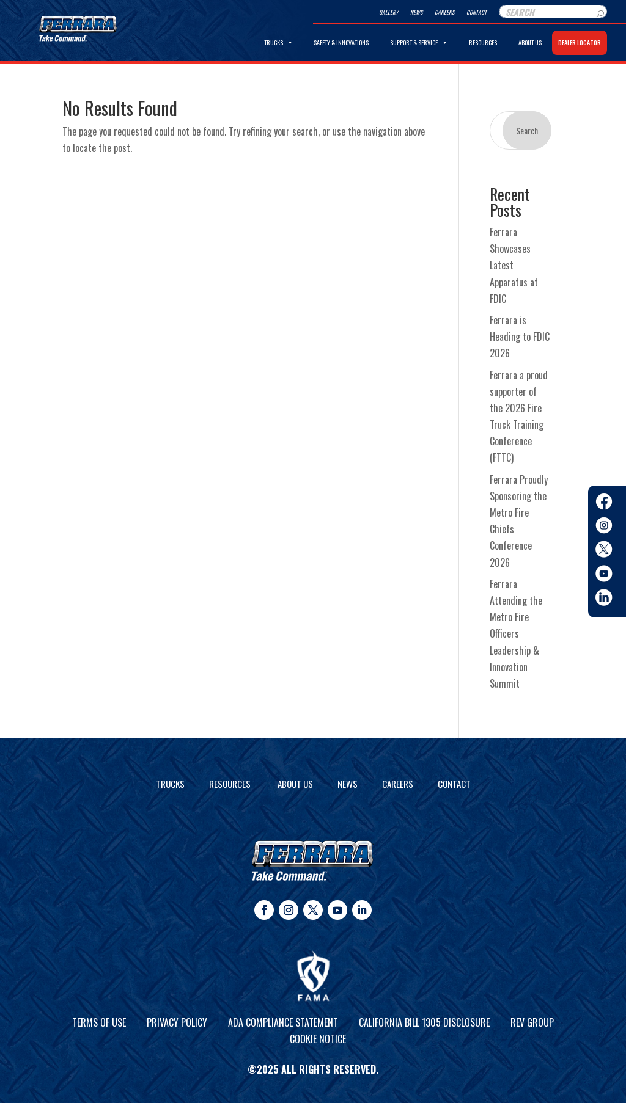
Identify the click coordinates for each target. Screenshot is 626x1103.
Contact (476, 12)
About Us (530, 42)
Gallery (388, 12)
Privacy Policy (177, 1022)
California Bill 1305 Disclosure (424, 1022)
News (416, 12)
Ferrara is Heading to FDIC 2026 (520, 336)
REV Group (532, 1022)
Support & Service (418, 42)
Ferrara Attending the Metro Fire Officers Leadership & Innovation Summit (516, 634)
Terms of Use (99, 1022)
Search (527, 130)
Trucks (278, 42)
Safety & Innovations (341, 42)
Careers (444, 12)
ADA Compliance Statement (283, 1022)
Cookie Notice (318, 1039)
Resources (483, 42)
